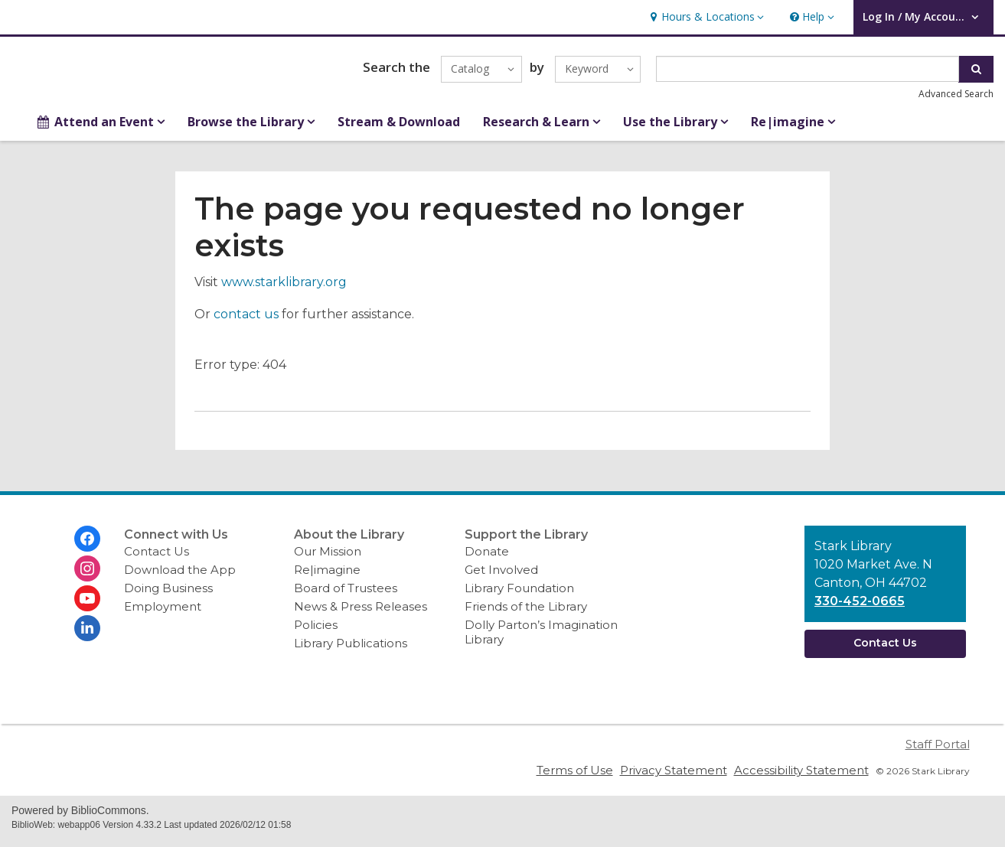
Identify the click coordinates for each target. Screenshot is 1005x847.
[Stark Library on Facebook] (87, 546)
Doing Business (168, 595)
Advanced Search (956, 97)
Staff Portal (937, 751)
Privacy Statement (673, 777)
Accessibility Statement (801, 777)
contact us (246, 321)
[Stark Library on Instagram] (87, 575)
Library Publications (350, 650)
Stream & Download (399, 128)
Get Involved (501, 576)
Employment (162, 613)
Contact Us (156, 558)
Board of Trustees (345, 595)
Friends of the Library (526, 613)
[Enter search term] (807, 73)
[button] (705, 17)
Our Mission (327, 558)
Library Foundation (519, 595)
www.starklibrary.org (284, 289)
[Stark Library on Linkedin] (87, 635)
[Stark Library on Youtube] (87, 605)
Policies (316, 631)
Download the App (180, 576)
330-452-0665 (859, 608)
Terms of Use (575, 777)
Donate (487, 558)
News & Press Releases (360, 613)
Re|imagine (327, 576)
